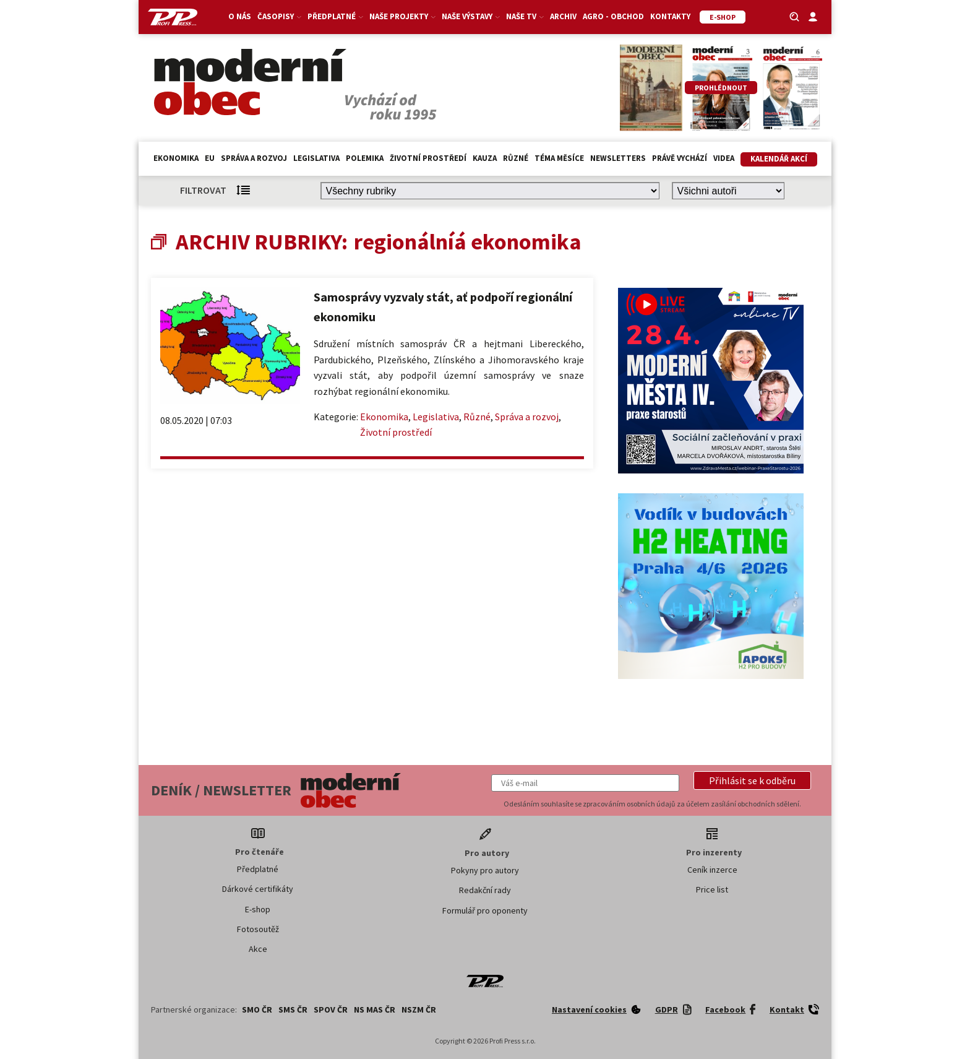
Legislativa (316, 158)
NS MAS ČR (374, 1009)
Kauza (485, 158)
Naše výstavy (471, 16)
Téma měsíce (559, 158)
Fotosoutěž (258, 929)
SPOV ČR (331, 1009)
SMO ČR (257, 1009)
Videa (723, 158)
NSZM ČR (418, 1009)
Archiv (563, 16)
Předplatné (335, 16)
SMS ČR (292, 1009)
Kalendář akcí (778, 158)
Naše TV (525, 16)
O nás (239, 16)
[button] (752, 780)
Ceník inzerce (712, 869)
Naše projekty (402, 16)
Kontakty (670, 16)
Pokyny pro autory (485, 870)
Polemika (365, 158)
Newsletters (618, 158)
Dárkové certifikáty (257, 888)
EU (210, 158)
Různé (515, 158)
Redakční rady (485, 890)
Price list (712, 889)
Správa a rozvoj (254, 158)
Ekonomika (176, 158)
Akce (258, 948)
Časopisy (279, 16)
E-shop (257, 909)
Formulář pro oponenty (485, 910)
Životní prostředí (428, 158)
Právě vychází (679, 158)
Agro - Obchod (613, 16)
